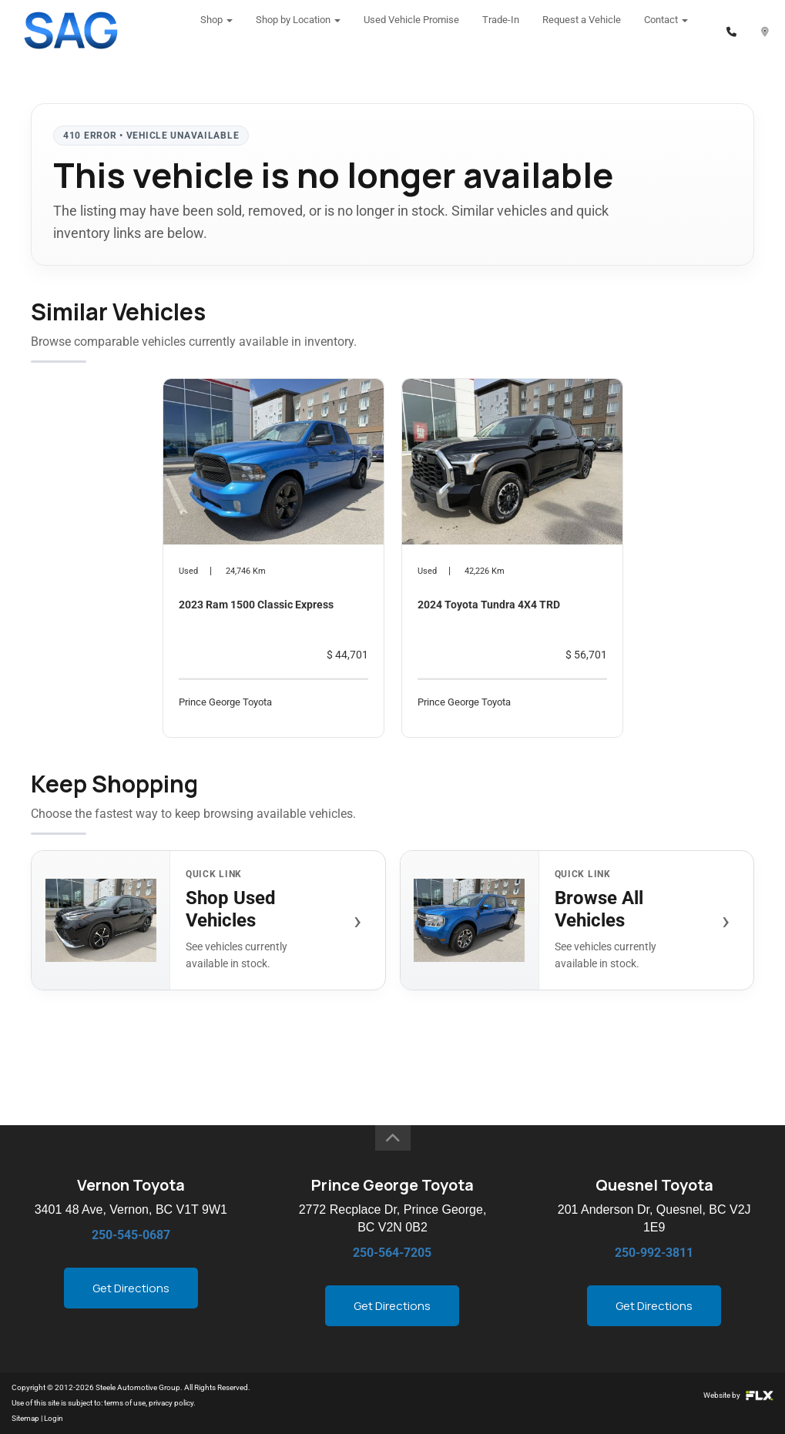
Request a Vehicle (581, 30)
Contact (666, 30)
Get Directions (130, 1288)
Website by (738, 1395)
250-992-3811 (654, 1252)
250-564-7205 (392, 1252)
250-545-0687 (131, 1235)
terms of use (125, 1403)
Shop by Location (298, 30)
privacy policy (171, 1403)
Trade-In (500, 30)
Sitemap (25, 1418)
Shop (216, 30)
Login (53, 1418)
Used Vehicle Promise (411, 30)
